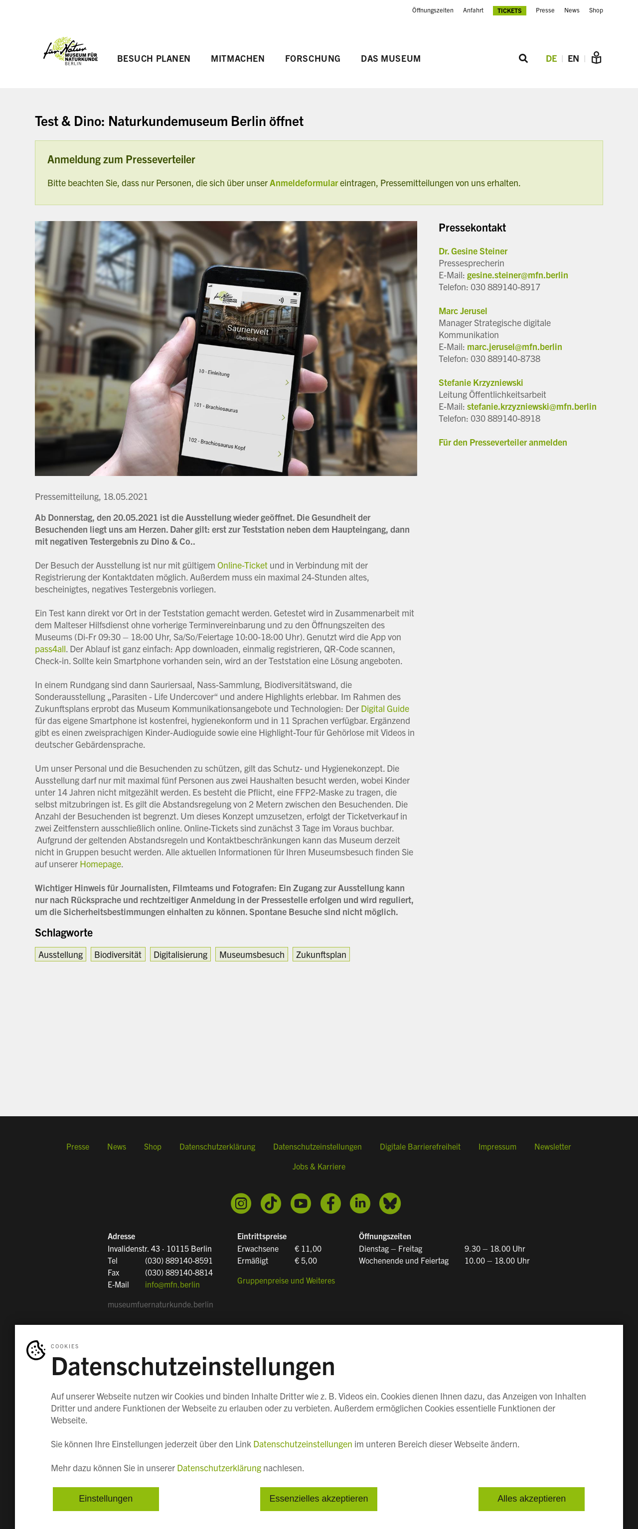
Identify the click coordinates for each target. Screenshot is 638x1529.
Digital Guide (385, 708)
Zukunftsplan (321, 954)
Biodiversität (118, 954)
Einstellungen (106, 1499)
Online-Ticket (242, 565)
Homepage (100, 863)
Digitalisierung (180, 954)
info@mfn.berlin (172, 1284)
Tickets (509, 10)
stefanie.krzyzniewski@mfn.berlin (532, 406)
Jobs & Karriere (319, 1168)
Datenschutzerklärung (217, 1148)
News (572, 10)
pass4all (50, 648)
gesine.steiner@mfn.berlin (517, 274)
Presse (545, 10)
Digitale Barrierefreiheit (420, 1148)
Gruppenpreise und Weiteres (286, 1280)
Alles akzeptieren (531, 1499)
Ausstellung (60, 954)
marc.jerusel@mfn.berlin (514, 346)
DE (551, 58)
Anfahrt (473, 10)
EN (573, 58)
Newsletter (552, 1148)
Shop (596, 10)
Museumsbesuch (252, 954)
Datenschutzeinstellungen (317, 1148)
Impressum (497, 1148)
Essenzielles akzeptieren (318, 1499)
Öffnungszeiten (433, 10)
